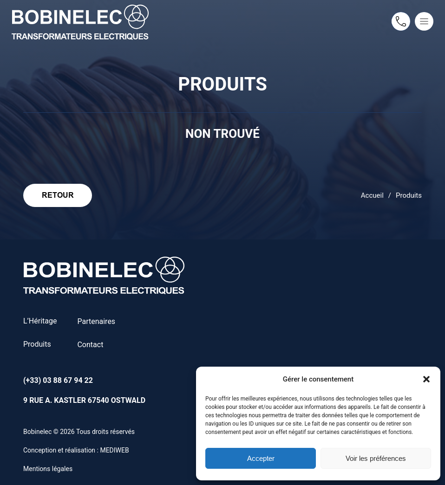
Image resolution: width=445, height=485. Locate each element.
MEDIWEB (114, 450)
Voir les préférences (376, 458)
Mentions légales (47, 468)
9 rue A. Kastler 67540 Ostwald (84, 400)
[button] (426, 379)
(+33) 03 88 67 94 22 (58, 380)
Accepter (261, 458)
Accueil (372, 195)
